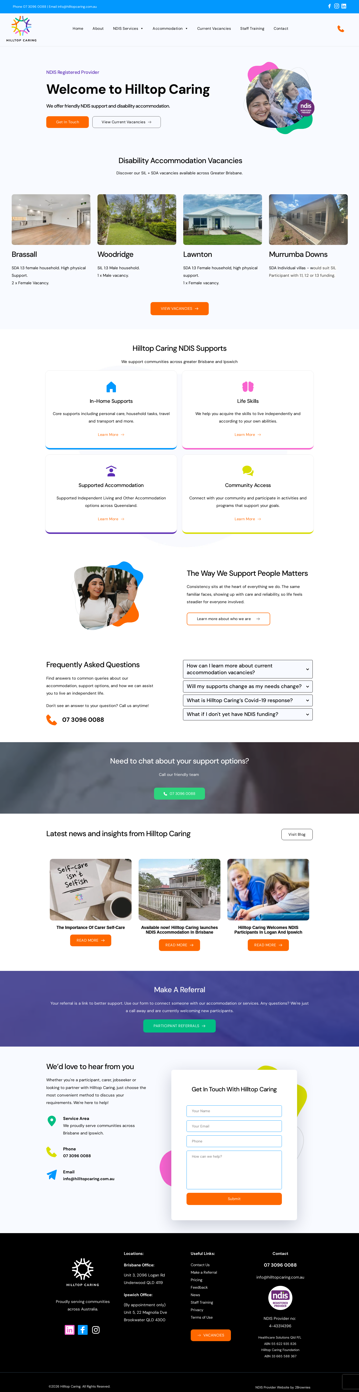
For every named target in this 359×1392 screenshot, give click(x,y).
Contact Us (200, 1272)
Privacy (197, 1317)
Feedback (199, 1295)
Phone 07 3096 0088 (29, 6)
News (195, 1302)
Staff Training (202, 1310)
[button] (247, 669)
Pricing (196, 1287)
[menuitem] (80, 28)
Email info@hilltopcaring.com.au (72, 6)
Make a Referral (204, 1280)
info (259, 1285)
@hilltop (271, 1285)
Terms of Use (202, 1325)
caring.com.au (291, 1285)
